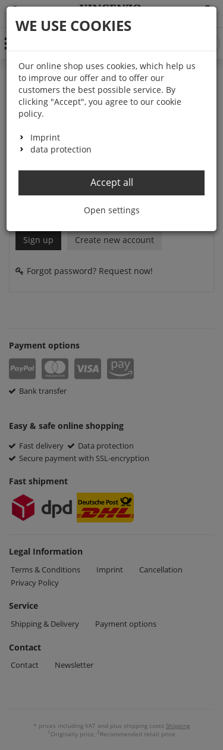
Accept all (111, 182)
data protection (61, 149)
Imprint (45, 137)
